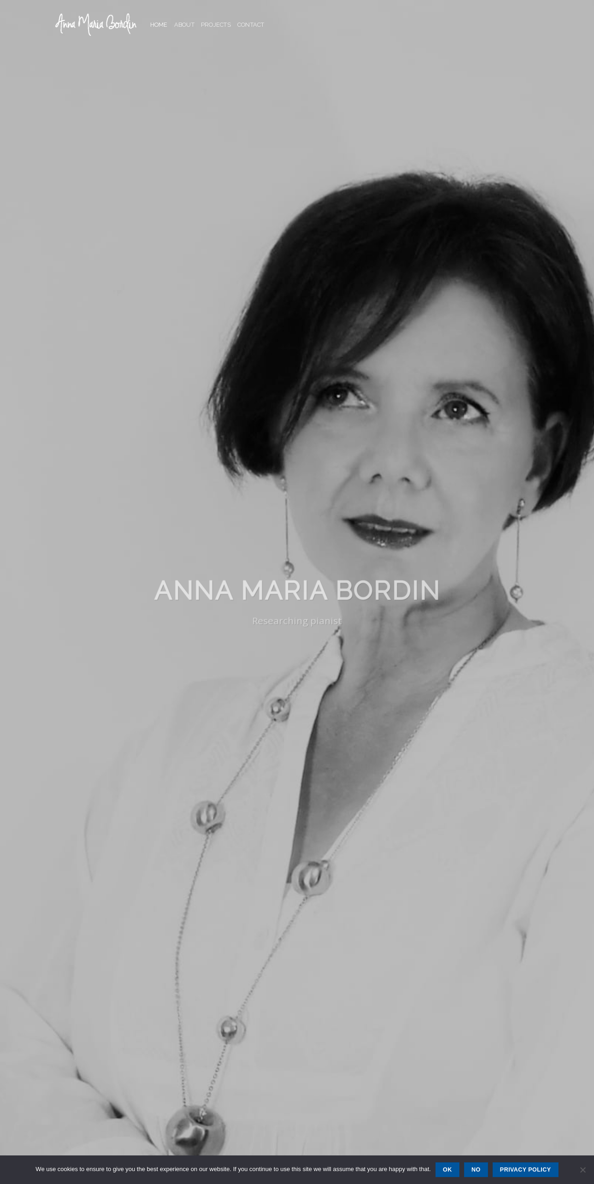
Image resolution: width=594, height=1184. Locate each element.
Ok (447, 1169)
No (476, 1169)
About (184, 24)
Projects (216, 24)
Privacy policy (525, 1169)
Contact (251, 24)
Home (159, 24)
